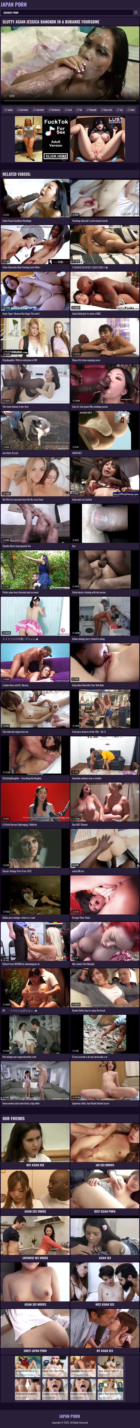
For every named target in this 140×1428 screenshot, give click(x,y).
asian (10, 110)
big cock (108, 110)
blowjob (93, 110)
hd (80, 110)
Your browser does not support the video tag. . (70, 65)
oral (70, 110)
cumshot (40, 110)
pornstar (24, 110)
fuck (133, 110)
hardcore (56, 110)
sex (121, 110)
